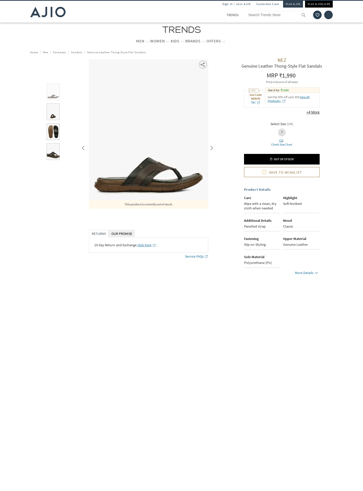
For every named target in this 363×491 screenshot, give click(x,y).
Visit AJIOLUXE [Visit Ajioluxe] (319, 4)
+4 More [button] (313, 112)
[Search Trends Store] (278, 15)
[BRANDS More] (203, 41)
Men (45, 52)
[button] (203, 64)
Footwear (59, 52)
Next (211, 147)
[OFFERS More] (224, 41)
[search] (306, 15)
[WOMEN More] (168, 41)
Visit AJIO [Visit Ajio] (293, 4)
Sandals (76, 52)
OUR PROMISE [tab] (121, 233)
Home (34, 52)
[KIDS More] (182, 41)
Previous (82, 147)
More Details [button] (307, 273)
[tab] (53, 93)
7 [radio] (282, 132)
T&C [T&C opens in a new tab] (255, 102)
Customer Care (267, 4)
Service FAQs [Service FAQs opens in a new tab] (196, 256)
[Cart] (328, 15)
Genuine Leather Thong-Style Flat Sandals (116, 52)
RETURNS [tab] (99, 233)
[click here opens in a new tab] (146, 245)
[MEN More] (147, 41)
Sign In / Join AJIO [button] (236, 4)
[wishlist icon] (317, 15)
